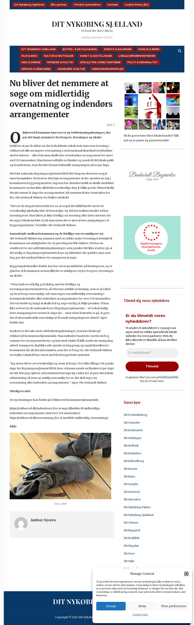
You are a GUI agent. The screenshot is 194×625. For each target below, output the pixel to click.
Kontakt (113, 4)
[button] (186, 574)
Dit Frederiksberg (135, 414)
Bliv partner (59, 4)
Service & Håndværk (36, 68)
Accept (111, 606)
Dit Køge (129, 476)
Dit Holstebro (132, 453)
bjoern (50, 520)
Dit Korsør (130, 468)
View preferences (173, 606)
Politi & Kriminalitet (142, 62)
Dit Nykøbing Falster (137, 507)
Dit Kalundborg (134, 460)
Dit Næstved (132, 491)
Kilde (13, 426)
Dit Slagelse (131, 545)
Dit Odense (131, 522)
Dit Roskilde (131, 537)
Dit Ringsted (132, 529)
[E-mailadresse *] (152, 353)
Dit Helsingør (133, 437)
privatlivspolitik (168, 377)
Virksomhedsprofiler (107, 68)
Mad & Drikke (30, 62)
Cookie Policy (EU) (137, 4)
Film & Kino (29, 55)
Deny (142, 606)
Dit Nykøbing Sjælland (29, 4)
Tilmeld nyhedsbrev (87, 4)
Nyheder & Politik (60, 62)
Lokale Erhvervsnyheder (137, 55)
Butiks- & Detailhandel (80, 49)
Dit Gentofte (132, 422)
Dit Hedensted (133, 430)
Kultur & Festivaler (58, 55)
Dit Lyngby (131, 483)
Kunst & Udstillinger (96, 55)
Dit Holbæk (131, 445)
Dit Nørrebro (132, 499)
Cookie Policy (140, 614)
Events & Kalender (117, 49)
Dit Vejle (129, 560)
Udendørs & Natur (71, 68)
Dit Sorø (129, 553)
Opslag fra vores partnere (100, 62)
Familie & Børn (148, 49)
